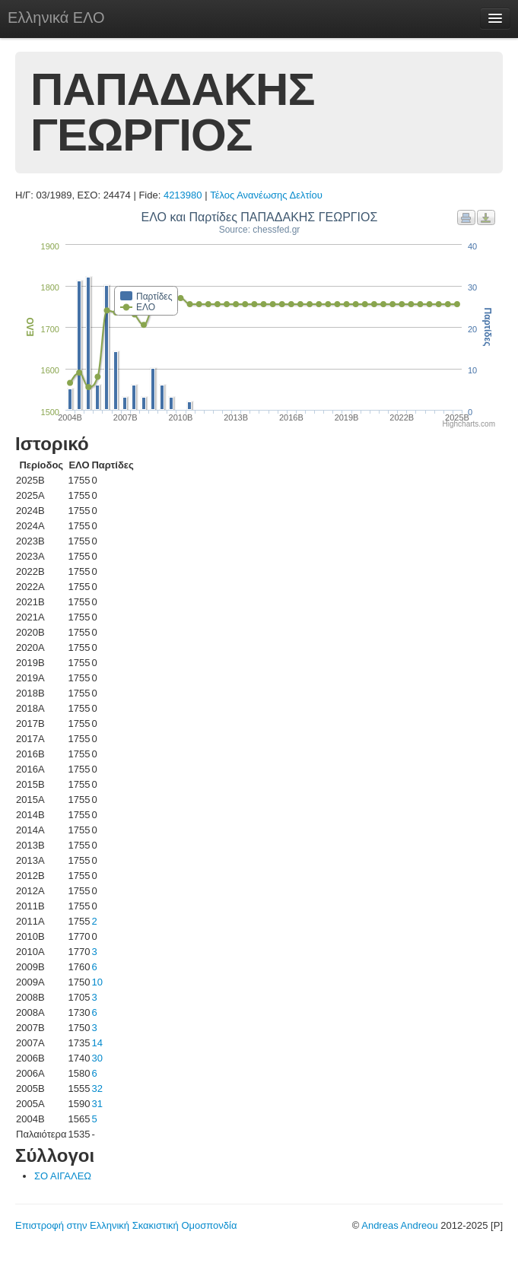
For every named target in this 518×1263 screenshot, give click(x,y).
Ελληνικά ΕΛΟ (56, 17)
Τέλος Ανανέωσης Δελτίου (266, 195)
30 (96, 1058)
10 (96, 982)
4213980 (183, 195)
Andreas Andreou (399, 1225)
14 (96, 1043)
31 (96, 1103)
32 (96, 1088)
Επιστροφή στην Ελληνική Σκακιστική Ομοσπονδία (126, 1225)
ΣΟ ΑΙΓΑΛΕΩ (62, 1176)
